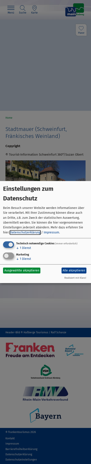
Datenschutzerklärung (25, 232)
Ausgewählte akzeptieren (21, 270)
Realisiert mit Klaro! (75, 277)
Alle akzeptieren (74, 270)
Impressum (51, 232)
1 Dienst (23, 248)
